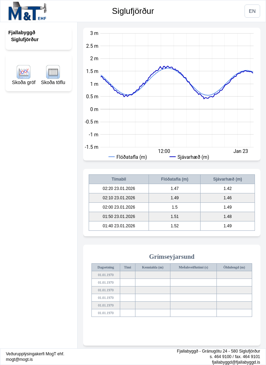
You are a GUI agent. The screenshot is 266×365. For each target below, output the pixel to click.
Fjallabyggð (21, 32)
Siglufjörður (133, 11)
